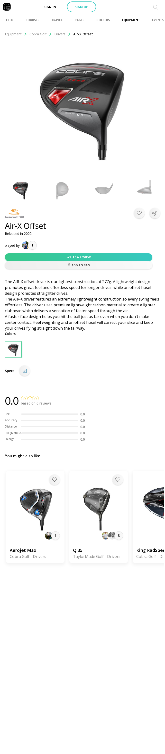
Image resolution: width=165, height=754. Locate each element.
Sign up (81, 7)
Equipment (16, 34)
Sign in (50, 7)
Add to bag (78, 265)
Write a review (79, 257)
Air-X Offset (83, 34)
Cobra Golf (40, 34)
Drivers (62, 34)
